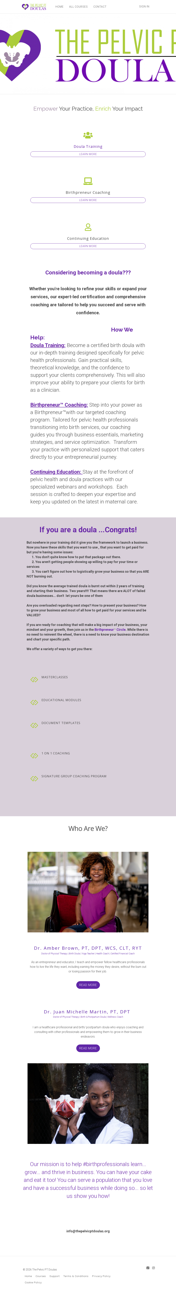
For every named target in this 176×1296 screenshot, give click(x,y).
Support (54, 1276)
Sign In (144, 6)
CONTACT (100, 6)
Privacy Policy (101, 1276)
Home (28, 1276)
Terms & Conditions (76, 1276)
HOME (59, 6)
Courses (41, 1276)
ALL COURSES (78, 6)
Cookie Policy (33, 1282)
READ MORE (88, 985)
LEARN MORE (88, 154)
